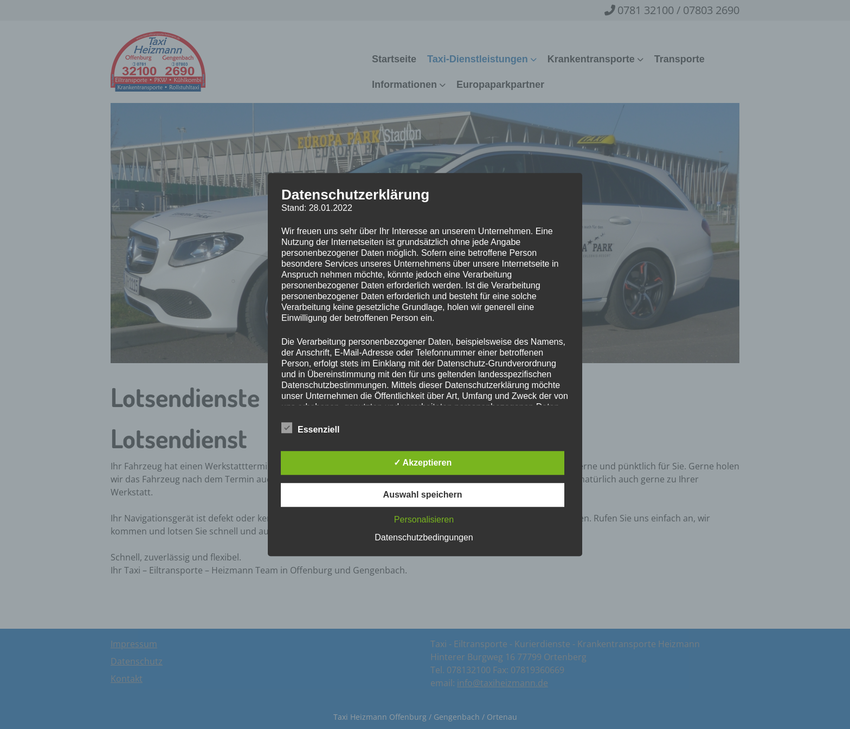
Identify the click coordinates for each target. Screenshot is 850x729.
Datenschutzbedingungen (424, 537)
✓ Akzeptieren (423, 462)
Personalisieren (424, 519)
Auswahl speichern (422, 494)
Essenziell (310, 427)
